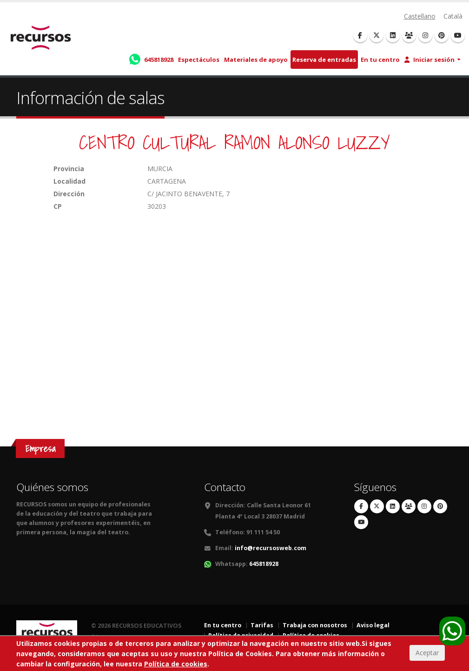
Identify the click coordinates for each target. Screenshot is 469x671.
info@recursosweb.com (270, 548)
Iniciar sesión (429, 59)
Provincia (68, 168)
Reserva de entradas (324, 59)
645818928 (263, 564)
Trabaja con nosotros (315, 625)
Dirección (69, 193)
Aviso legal (373, 625)
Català (452, 16)
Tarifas (262, 625)
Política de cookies (311, 635)
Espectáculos (198, 59)
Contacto (224, 487)
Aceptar (427, 659)
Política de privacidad (240, 635)
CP (57, 206)
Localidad (69, 181)
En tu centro (380, 59)
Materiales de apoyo (256, 59)
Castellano (420, 16)
